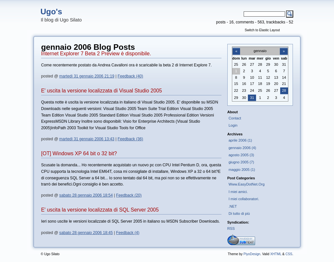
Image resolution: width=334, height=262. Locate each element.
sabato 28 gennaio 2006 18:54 (86, 195)
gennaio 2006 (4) (242, 148)
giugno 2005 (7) (241, 162)
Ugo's (51, 11)
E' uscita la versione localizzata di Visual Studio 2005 (101, 90)
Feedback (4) (128, 232)
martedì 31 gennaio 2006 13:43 (86, 139)
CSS (288, 254)
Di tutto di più (239, 213)
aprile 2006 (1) (240, 140)
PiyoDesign (251, 254)
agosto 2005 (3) (241, 155)
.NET (233, 206)
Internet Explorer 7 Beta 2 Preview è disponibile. (96, 53)
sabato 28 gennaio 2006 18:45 (86, 232)
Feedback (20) (129, 195)
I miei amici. (238, 192)
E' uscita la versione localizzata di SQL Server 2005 (100, 210)
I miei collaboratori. (244, 199)
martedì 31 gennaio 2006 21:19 (86, 76)
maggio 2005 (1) (242, 170)
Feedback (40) (130, 76)
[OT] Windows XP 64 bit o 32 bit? (79, 153)
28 (284, 90)
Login (233, 125)
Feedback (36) (130, 139)
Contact (235, 118)
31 (252, 98)
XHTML (275, 254)
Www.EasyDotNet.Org (247, 184)
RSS (231, 228)
